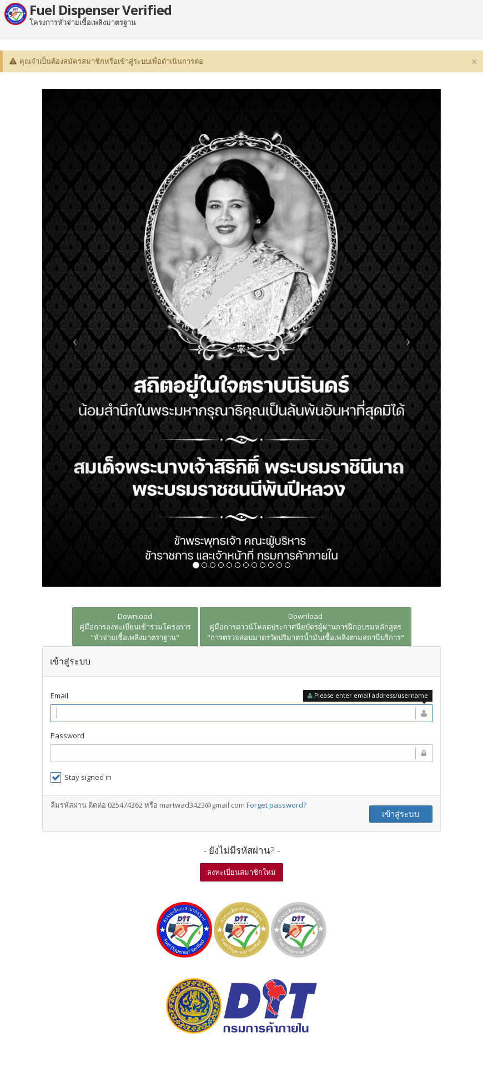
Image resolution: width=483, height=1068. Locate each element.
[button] (72, 337)
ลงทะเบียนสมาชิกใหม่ (241, 871)
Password (67, 735)
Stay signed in (81, 777)
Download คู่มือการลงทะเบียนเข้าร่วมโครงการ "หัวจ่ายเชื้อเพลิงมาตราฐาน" (135, 626)
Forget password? (276, 804)
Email (59, 695)
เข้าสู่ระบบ (401, 813)
